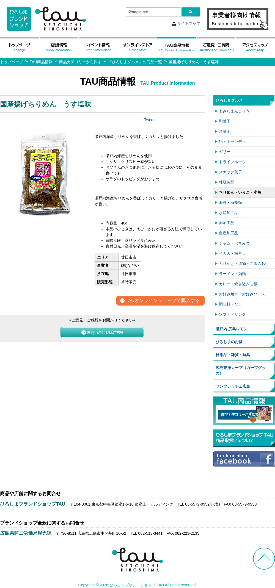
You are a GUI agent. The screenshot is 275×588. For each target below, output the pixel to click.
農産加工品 (228, 233)
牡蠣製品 (226, 182)
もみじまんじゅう (234, 111)
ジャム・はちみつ (234, 243)
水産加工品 (228, 212)
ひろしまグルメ (229, 100)
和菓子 (224, 121)
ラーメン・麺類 (232, 273)
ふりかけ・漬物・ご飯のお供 (244, 263)
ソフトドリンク (232, 314)
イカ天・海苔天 (232, 253)
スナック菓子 (230, 172)
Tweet (149, 120)
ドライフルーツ (232, 162)
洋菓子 (224, 131)
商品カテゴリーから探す (80, 62)
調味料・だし (230, 304)
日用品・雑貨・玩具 (233, 355)
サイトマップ (188, 23)
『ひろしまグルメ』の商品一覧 (135, 62)
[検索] (152, 12)
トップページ (11, 62)
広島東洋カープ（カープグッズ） (241, 370)
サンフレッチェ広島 (233, 386)
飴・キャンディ (232, 141)
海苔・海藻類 (230, 202)
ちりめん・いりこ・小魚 (240, 192)
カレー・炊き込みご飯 (238, 284)
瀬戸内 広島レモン (232, 329)
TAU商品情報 (41, 62)
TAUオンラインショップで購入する (163, 300)
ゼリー (224, 151)
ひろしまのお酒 (229, 342)
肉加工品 (226, 223)
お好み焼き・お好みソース (242, 294)
